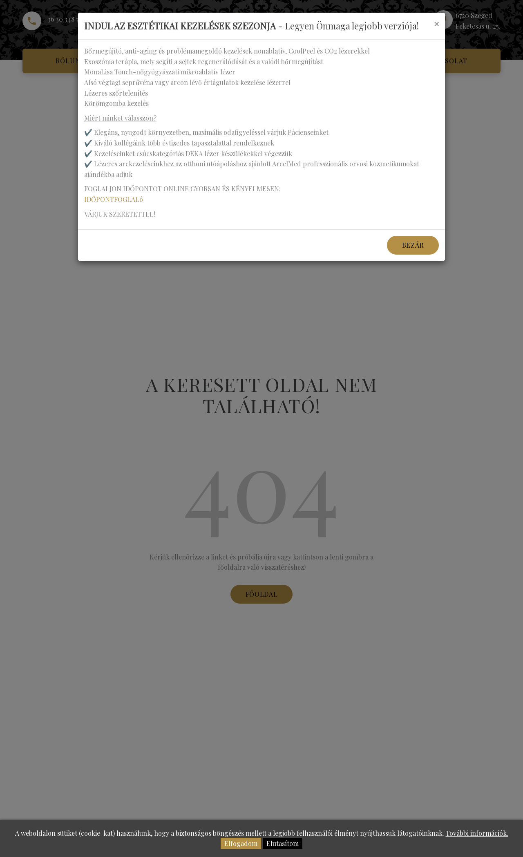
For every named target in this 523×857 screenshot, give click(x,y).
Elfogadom (240, 843)
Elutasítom (282, 843)
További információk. (477, 833)
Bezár (413, 245)
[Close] (436, 24)
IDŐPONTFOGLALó (113, 199)
